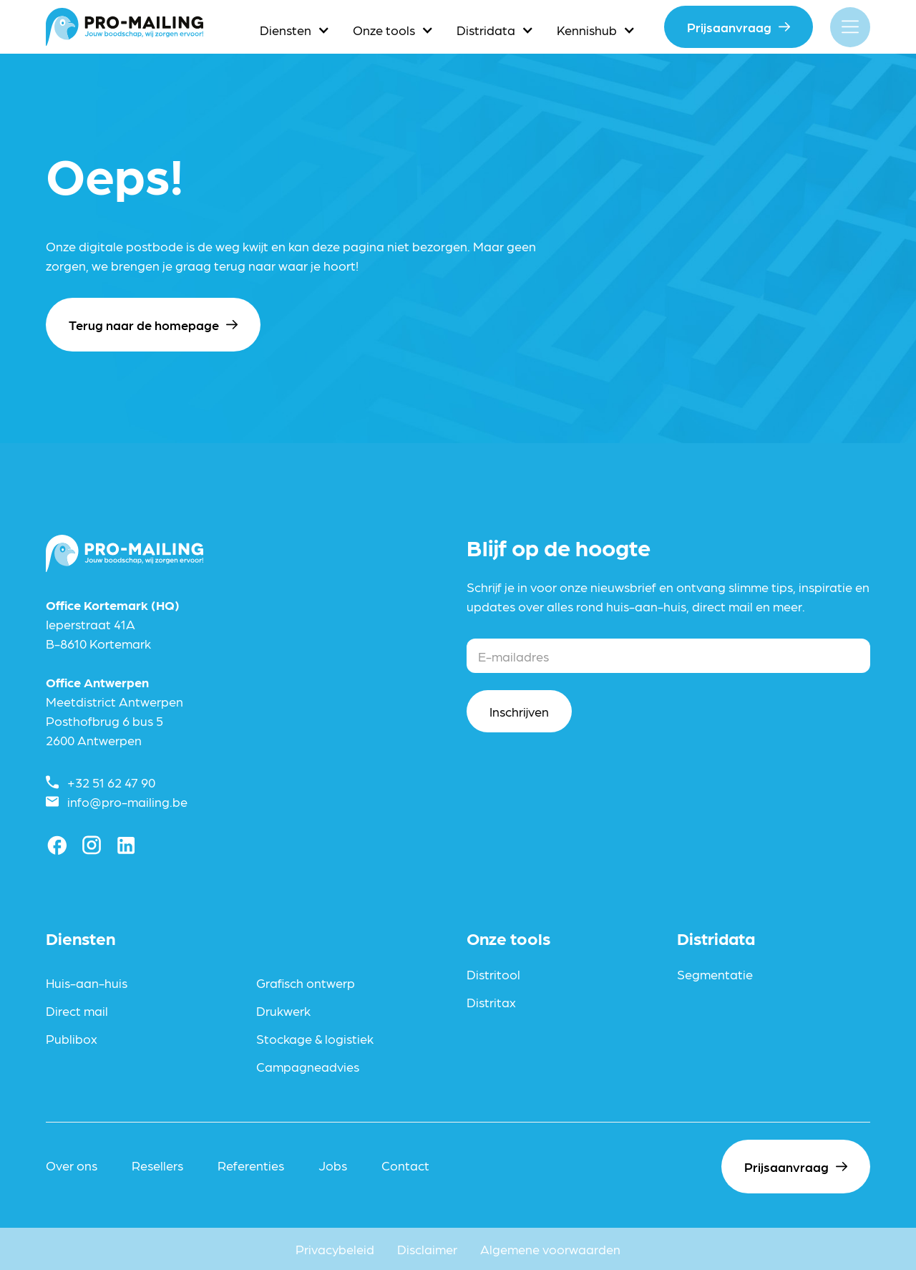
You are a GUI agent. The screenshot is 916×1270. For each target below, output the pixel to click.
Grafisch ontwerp (305, 982)
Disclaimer (427, 1249)
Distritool (493, 974)
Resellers (157, 1165)
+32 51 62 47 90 (111, 782)
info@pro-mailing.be (127, 801)
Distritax (491, 1002)
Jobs (332, 1165)
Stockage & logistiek (315, 1038)
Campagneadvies (307, 1066)
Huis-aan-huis (86, 982)
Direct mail (77, 1010)
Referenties (251, 1165)
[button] (294, 29)
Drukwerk (283, 1010)
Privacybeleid (335, 1249)
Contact (405, 1165)
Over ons (71, 1165)
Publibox (71, 1038)
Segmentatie (715, 974)
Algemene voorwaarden (550, 1249)
